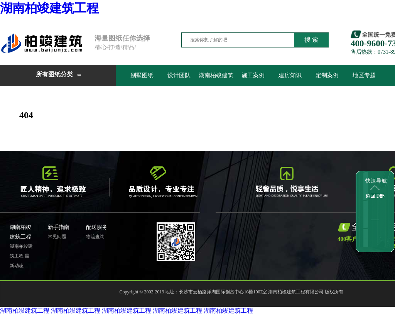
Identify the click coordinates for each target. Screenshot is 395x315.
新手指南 (58, 227)
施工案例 (253, 75)
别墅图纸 (142, 75)
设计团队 (179, 75)
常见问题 (57, 236)
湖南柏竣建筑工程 (49, 8)
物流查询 (95, 236)
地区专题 (364, 75)
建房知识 (290, 75)
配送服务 (97, 227)
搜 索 (311, 39)
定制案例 (327, 75)
